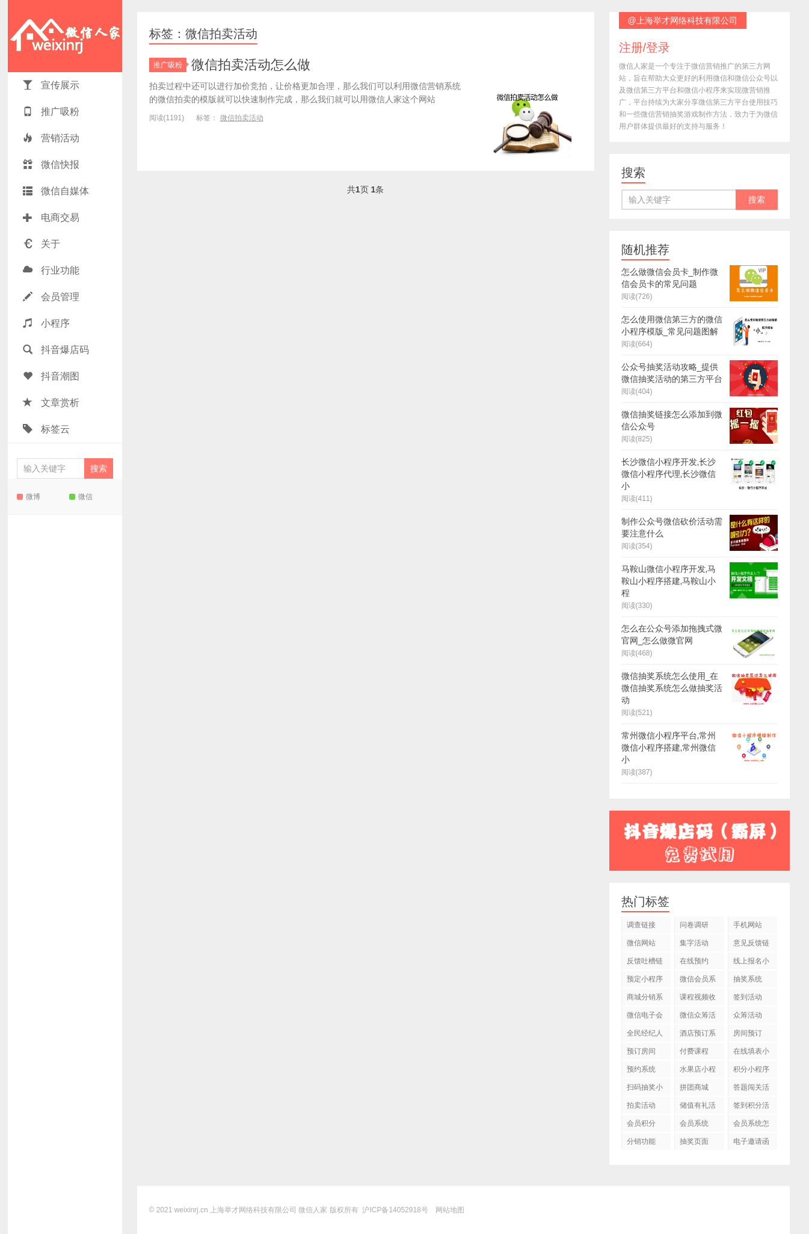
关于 (41, 244)
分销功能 (641, 1141)
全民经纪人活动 (645, 1035)
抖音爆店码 (56, 350)
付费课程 (694, 1051)
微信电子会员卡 (645, 1017)
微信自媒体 (56, 191)
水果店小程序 (698, 1071)
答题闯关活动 (751, 1089)
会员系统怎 (751, 1123)
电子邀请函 (751, 1141)
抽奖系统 (747, 979)
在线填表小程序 (751, 1053)
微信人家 (65, 36)
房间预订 (747, 1033)
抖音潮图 (51, 376)
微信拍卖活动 (241, 118)
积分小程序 (751, 1069)
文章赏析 (51, 403)
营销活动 (51, 138)
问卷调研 (694, 925)
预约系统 (641, 1069)
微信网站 (641, 943)
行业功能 (51, 270)
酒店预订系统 (698, 1035)
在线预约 (694, 961)
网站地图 (449, 1210)
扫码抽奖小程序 (645, 1089)
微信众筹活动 (698, 1017)
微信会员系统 (698, 981)
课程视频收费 (698, 999)
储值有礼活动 (698, 1107)
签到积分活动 (751, 1107)
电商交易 (51, 217)
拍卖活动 (641, 1105)
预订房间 (641, 1051)
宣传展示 (51, 85)
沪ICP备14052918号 (395, 1210)
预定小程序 (645, 979)
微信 (81, 497)
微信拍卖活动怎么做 (250, 64)
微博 (28, 497)
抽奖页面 (694, 1141)
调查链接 (641, 925)
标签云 (46, 429)
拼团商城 (694, 1087)
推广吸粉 (51, 111)
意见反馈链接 (751, 945)
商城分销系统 (645, 999)
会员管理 (51, 297)
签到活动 (747, 997)
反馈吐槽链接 (645, 963)
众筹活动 (747, 1015)
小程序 (46, 323)
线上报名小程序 (751, 963)
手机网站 (747, 925)
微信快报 (51, 164)
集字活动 (694, 943)
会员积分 (641, 1123)
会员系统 (694, 1123)
